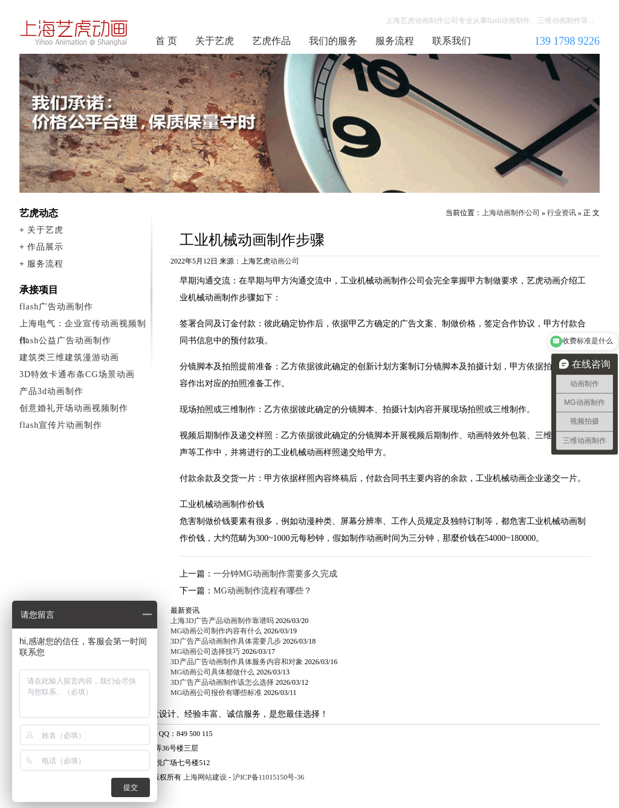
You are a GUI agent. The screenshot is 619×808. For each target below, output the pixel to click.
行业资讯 (561, 212)
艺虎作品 (271, 41)
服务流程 (394, 41)
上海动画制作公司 (74, 32)
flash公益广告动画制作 (65, 340)
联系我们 (451, 41)
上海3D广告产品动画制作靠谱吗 (222, 620)
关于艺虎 (214, 41)
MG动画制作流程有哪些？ (262, 590)
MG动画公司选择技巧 (205, 651)
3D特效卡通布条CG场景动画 (77, 374)
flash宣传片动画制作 (60, 425)
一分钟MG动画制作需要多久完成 (275, 573)
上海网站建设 (205, 777)
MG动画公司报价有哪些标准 (216, 692)
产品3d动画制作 (51, 391)
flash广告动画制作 (56, 306)
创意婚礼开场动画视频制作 (73, 408)
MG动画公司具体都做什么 (212, 672)
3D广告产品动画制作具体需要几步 (225, 641)
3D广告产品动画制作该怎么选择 (222, 682)
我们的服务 (333, 41)
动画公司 (284, 261)
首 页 (166, 41)
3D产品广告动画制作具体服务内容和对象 (236, 662)
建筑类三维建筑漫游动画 (69, 357)
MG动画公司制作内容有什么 (216, 631)
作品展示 (45, 246)
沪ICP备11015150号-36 (268, 777)
